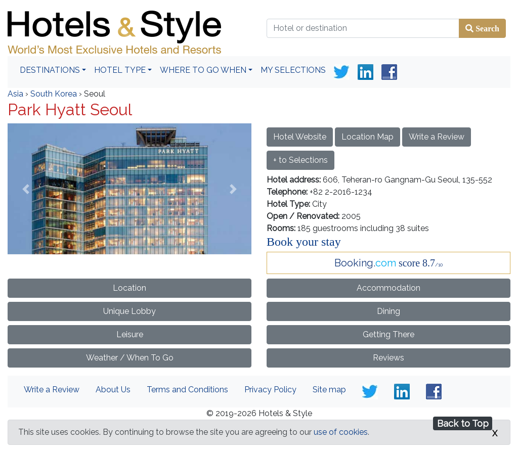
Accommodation (388, 288)
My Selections (293, 70)
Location (129, 288)
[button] (26, 188)
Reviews (388, 358)
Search (486, 28)
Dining (388, 311)
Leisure (129, 334)
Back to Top (463, 423)
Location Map (367, 137)
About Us (113, 389)
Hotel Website (299, 137)
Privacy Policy (270, 389)
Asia (15, 94)
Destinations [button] (50, 70)
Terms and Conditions (187, 389)
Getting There (388, 334)
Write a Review (436, 137)
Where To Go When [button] (203, 70)
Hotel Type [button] (120, 70)
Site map (329, 389)
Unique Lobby (129, 311)
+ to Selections (300, 160)
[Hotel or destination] (363, 28)
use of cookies (341, 432)
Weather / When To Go (130, 358)
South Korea (53, 94)
